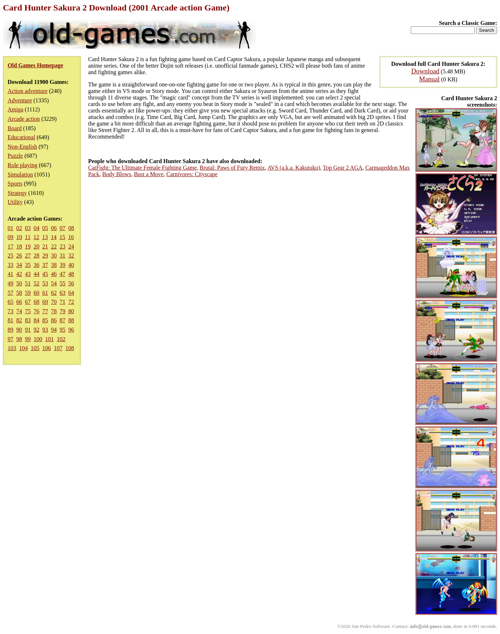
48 (71, 274)
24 (71, 246)
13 (45, 237)
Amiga (15, 109)
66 (19, 302)
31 (62, 255)
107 (58, 348)
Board (15, 128)
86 (54, 320)
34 (19, 265)
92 (36, 330)
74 (19, 311)
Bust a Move (149, 174)
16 (71, 237)
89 (10, 330)
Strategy (17, 193)
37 (45, 265)
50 (19, 283)
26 (19, 255)
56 (71, 283)
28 (36, 255)
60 (36, 293)
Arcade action (24, 119)
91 (28, 330)
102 (61, 339)
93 (45, 330)
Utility (15, 202)
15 (62, 237)
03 (28, 228)
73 (10, 311)
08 (71, 228)
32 (71, 255)
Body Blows (116, 174)
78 (54, 311)
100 (38, 339)
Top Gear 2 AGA (343, 168)
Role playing (22, 165)
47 (62, 274)
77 (45, 311)
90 (19, 330)
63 (62, 293)
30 (54, 255)
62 (54, 293)
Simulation (20, 174)
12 (36, 237)
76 (36, 311)
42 (19, 274)
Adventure (20, 100)
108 (69, 348)
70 (54, 302)
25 (10, 255)
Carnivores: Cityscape (191, 174)
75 (28, 311)
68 (36, 302)
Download (425, 71)
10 (19, 237)
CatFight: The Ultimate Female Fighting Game (142, 168)
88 (71, 320)
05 (45, 228)
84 (36, 320)
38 (54, 265)
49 (10, 283)
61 (45, 293)
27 (28, 255)
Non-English (22, 147)
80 (71, 311)
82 (19, 320)
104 (23, 348)
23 (62, 246)
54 (54, 283)
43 (28, 274)
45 (45, 274)
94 (54, 330)
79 (62, 311)
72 (71, 302)
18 (19, 246)
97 (10, 339)
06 (54, 228)
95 (62, 330)
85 (45, 320)
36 (36, 265)
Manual (429, 79)
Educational (21, 137)
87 (62, 320)
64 (71, 293)
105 (35, 348)
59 (28, 293)
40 (71, 265)
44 (36, 274)
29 (45, 255)
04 (36, 228)
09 (10, 237)
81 (10, 320)
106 (46, 348)
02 (19, 228)
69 (45, 302)
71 (62, 302)
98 (19, 339)
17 (10, 246)
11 (27, 237)
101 (49, 339)
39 (62, 265)
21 (45, 246)
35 (28, 265)
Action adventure (28, 91)
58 (19, 293)
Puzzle (15, 156)
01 (10, 228)
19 (28, 246)
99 (28, 339)
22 (54, 246)
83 (28, 320)
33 (10, 265)
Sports (15, 183)
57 (10, 293)
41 (10, 274)
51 (28, 283)
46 (54, 274)
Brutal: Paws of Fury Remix (232, 168)
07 (62, 228)
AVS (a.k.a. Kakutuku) (293, 168)
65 (10, 302)
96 (71, 330)
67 (28, 302)
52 (36, 283)
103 (12, 348)
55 (62, 283)
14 (53, 237)
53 (45, 283)
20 (36, 246)
